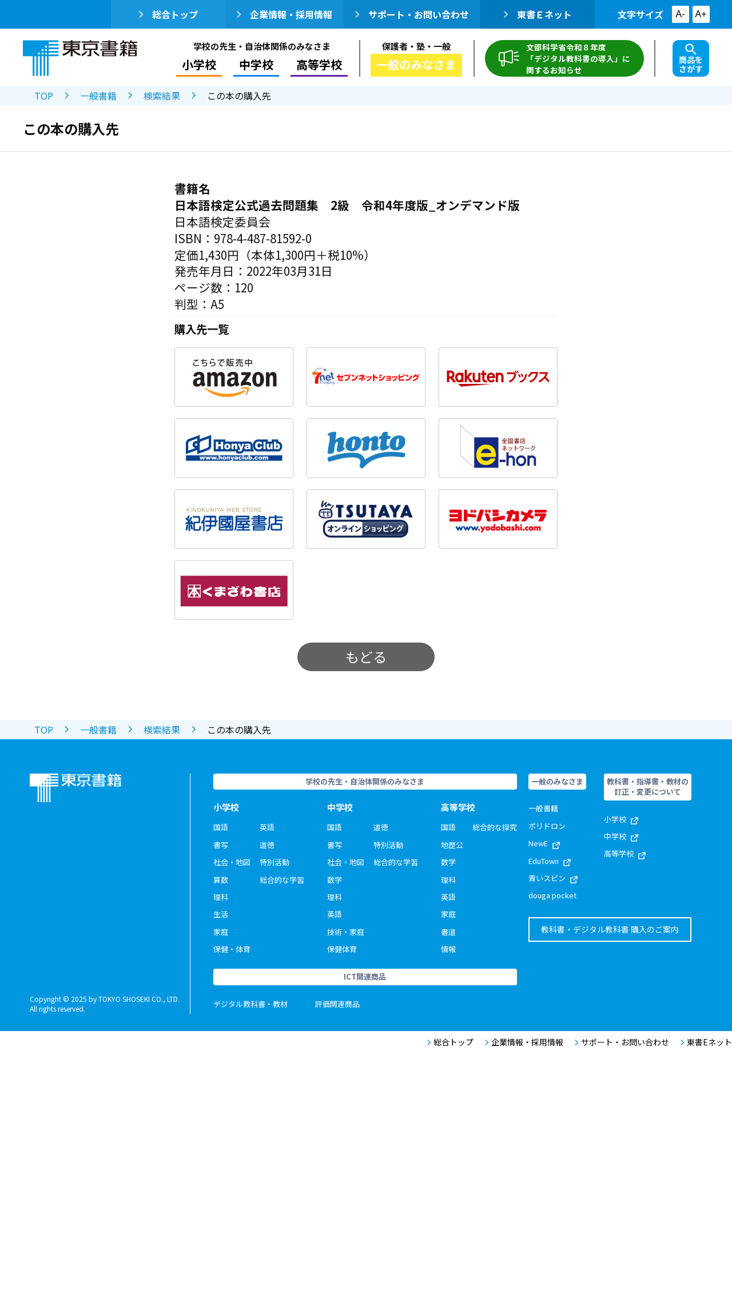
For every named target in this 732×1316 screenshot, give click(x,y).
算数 (220, 879)
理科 (220, 896)
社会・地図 (231, 862)
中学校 (256, 64)
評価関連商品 (337, 1003)
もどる (366, 657)
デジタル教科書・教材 (250, 1003)
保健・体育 (231, 949)
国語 (220, 827)
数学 (334, 879)
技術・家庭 (345, 931)
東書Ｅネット (538, 14)
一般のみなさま (416, 64)
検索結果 (162, 95)
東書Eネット (706, 1042)
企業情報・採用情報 (284, 14)
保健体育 (342, 949)
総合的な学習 (282, 879)
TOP (43, 95)
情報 (448, 949)
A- (680, 14)
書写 (220, 844)
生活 (220, 914)
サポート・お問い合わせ (412, 14)
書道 (448, 931)
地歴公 (452, 844)
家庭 (220, 931)
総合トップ (168, 14)
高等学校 (319, 64)
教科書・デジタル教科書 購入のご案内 (610, 929)
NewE (544, 843)
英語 (267, 827)
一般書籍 (98, 95)
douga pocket (552, 895)
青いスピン (553, 878)
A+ (700, 14)
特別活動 (274, 862)
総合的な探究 (494, 827)
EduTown (549, 860)
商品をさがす (691, 58)
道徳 (267, 844)
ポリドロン (547, 825)
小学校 (199, 64)
